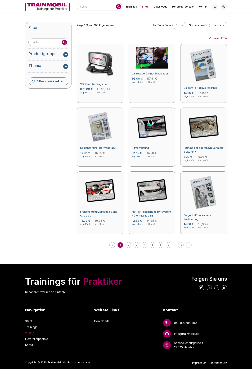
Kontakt (203, 6)
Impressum (199, 363)
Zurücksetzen (218, 38)
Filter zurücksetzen (50, 81)
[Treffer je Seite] (179, 25)
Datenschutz (218, 363)
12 (181, 244)
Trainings (131, 6)
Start (28, 321)
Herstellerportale (183, 6)
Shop (145, 6)
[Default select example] (218, 25)
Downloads (160, 6)
